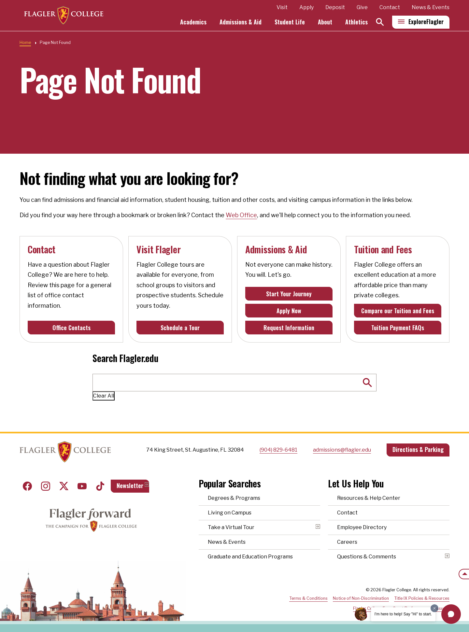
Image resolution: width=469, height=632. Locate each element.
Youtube (82, 486)
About (325, 22)
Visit (282, 8)
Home (25, 42)
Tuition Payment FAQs (397, 327)
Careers (347, 542)
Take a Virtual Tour (231, 527)
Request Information (288, 327)
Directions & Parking (418, 449)
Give (362, 8)
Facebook (27, 486)
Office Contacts (71, 327)
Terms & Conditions (308, 598)
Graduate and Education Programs (250, 557)
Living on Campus (229, 513)
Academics (193, 22)
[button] (451, 614)
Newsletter (130, 485)
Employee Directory (362, 527)
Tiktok (100, 486)
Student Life (290, 22)
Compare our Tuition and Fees (397, 310)
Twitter (64, 486)
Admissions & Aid (241, 22)
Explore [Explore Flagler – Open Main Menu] (426, 22)
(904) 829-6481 (278, 450)
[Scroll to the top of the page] (464, 574)
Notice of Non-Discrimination (361, 598)
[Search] (380, 22)
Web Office (241, 215)
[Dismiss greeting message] (434, 608)
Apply (306, 8)
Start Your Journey (289, 293)
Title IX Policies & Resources (421, 598)
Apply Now (289, 310)
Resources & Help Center (368, 498)
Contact (389, 8)
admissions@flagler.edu (342, 450)
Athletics (356, 22)
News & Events (430, 8)
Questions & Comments (366, 557)
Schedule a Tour (180, 327)
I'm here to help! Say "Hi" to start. (403, 614)
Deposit (335, 8)
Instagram (45, 486)
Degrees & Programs (234, 498)
